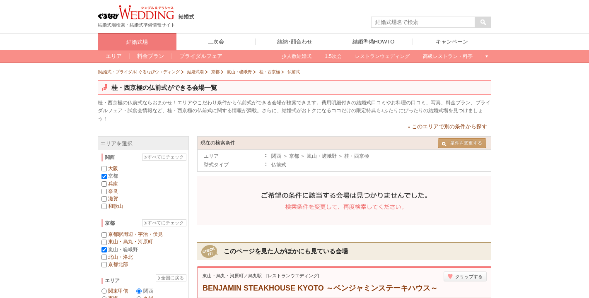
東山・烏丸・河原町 (130, 242)
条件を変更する (462, 143)
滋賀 (113, 199)
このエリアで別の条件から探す (449, 126)
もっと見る (486, 56)
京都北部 (118, 264)
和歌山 (115, 206)
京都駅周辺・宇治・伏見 (135, 234)
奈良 (113, 191)
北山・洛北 (120, 257)
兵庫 (113, 184)
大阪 (113, 168)
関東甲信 (118, 291)
